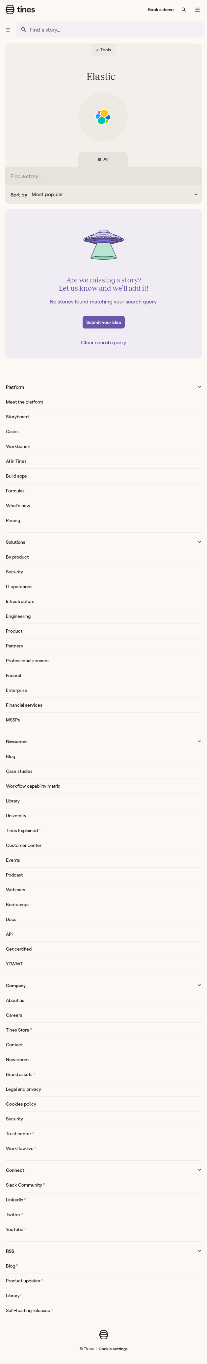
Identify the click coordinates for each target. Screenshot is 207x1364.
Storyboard (17, 416)
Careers (14, 1015)
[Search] (183, 9)
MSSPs (13, 719)
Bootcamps (18, 904)
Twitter (14, 1214)
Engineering (18, 616)
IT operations (19, 586)
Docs (11, 919)
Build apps (16, 476)
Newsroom (17, 1059)
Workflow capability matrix (33, 786)
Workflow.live (21, 1148)
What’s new (18, 505)
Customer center (23, 845)
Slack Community (25, 1185)
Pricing (13, 520)
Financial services (24, 705)
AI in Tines (16, 461)
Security (14, 571)
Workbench (18, 446)
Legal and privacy (23, 1089)
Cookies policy (21, 1104)
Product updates (24, 1280)
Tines (89, 1348)
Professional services (28, 660)
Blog (10, 756)
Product (14, 631)
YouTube (16, 1229)
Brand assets (20, 1074)
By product (17, 557)
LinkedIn (16, 1199)
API (9, 934)
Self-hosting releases (29, 1310)
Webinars (15, 889)
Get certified (19, 949)
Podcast (14, 875)
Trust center (20, 1133)
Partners (14, 645)
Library (13, 800)
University (16, 815)
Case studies (19, 771)
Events (13, 860)
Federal (13, 675)
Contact (14, 1044)
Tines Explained (23, 830)
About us (15, 1000)
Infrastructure (20, 601)
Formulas (15, 490)
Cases (12, 431)
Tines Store (19, 1030)
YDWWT (14, 963)
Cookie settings (113, 1349)
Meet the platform (24, 402)
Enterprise (16, 690)
